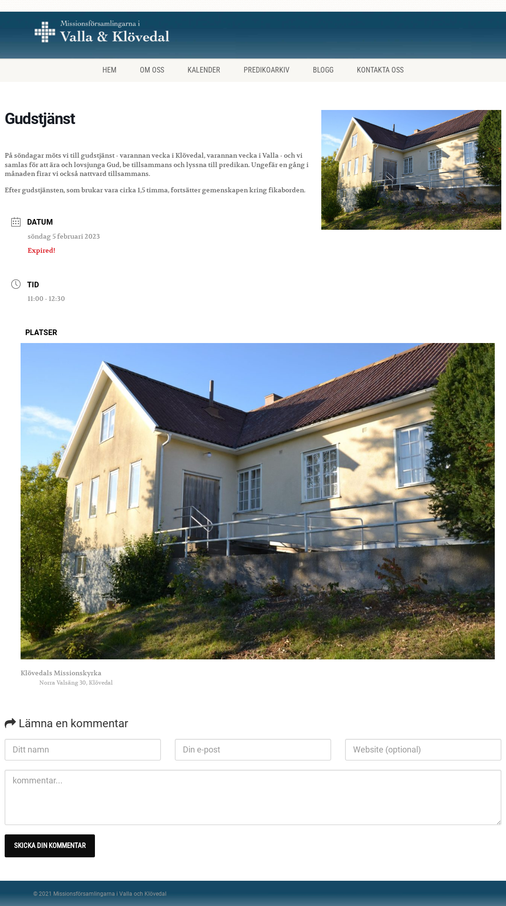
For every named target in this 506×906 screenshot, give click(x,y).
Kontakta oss (380, 70)
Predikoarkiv (266, 70)
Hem (109, 70)
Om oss (152, 70)
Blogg (323, 70)
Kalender (204, 70)
